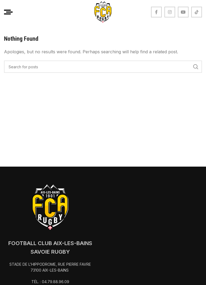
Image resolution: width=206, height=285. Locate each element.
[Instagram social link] (169, 12)
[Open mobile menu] (8, 12)
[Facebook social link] (156, 12)
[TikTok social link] (196, 12)
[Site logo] (103, 11)
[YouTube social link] (183, 12)
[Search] (103, 67)
